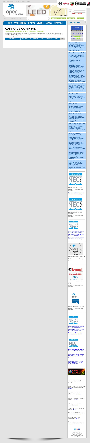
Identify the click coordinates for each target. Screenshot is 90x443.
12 (71, 35)
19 (71, 36)
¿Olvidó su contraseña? (77, 13)
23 (78, 36)
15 (76, 35)
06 (73, 33)
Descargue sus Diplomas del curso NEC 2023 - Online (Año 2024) (76, 235)
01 (76, 32)
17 (80, 35)
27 (73, 38)
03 (80, 32)
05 (71, 33)
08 (76, 33)
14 (74, 35)
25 (82, 36)
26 (71, 38)
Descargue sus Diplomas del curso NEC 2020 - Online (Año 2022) (76, 327)
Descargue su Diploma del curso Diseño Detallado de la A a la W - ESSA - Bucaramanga (75, 362)
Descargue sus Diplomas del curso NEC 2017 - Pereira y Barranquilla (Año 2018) (76, 356)
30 (78, 38)
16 (78, 35)
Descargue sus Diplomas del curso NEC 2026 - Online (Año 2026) (76, 193)
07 (74, 33)
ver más (77, 382)
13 (73, 35)
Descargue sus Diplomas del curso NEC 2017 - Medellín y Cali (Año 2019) (76, 350)
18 (82, 35)
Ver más (70, 388)
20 (73, 36)
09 (78, 33)
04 (82, 32)
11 (82, 33)
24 (80, 36)
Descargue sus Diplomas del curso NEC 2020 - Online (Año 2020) (76, 333)
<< (71, 27)
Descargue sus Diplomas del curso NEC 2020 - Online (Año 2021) (76, 330)
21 (75, 36)
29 (76, 38)
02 (78, 32)
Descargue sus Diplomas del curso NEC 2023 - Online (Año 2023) (76, 238)
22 (76, 36)
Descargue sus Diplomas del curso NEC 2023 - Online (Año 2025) (76, 232)
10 (80, 33)
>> (82, 27)
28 (74, 38)
